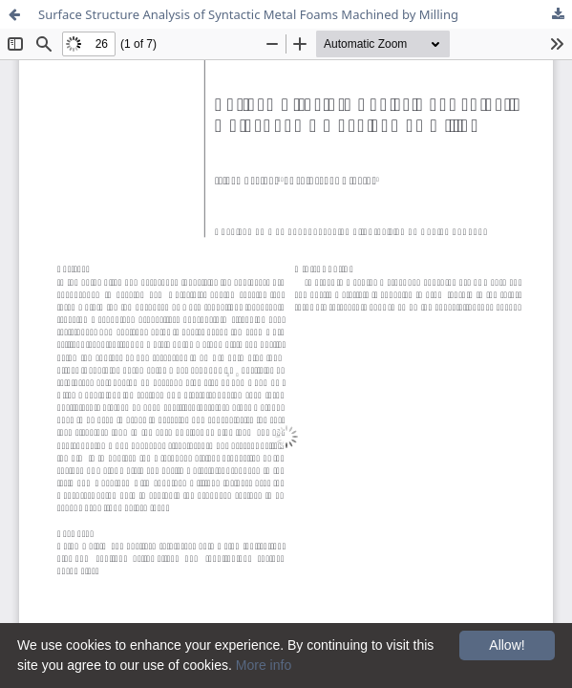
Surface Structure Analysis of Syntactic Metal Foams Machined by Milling (248, 14)
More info (263, 665)
